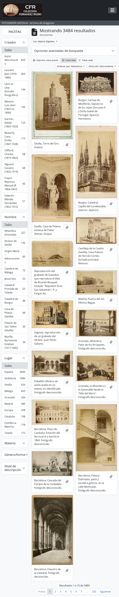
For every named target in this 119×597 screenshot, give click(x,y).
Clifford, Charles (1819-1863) (14, 154)
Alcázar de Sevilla (14, 242)
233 (94, 591)
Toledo (14, 433)
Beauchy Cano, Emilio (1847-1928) (14, 138)
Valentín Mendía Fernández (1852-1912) (14, 201)
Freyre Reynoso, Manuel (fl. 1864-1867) (14, 183)
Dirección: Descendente (101, 66)
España (14, 372)
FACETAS (15, 32)
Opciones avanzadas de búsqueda (58, 51)
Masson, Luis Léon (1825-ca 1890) (14, 107)
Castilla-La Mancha (14, 424)
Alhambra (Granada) (14, 232)
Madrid (14, 404)
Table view (85, 60)
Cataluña (14, 417)
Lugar (8, 358)
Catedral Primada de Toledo (14, 288)
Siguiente (105, 591)
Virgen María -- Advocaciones (14, 256)
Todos (8, 50)
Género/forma (14, 455)
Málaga (14, 391)
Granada (14, 398)
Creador (10, 42)
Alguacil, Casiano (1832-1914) (14, 167)
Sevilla (14, 385)
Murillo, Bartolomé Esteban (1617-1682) (14, 342)
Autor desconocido (14, 60)
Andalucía (14, 379)
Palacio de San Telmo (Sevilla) (14, 326)
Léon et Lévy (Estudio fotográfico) (14, 89)
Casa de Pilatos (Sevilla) (14, 312)
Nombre (10, 217)
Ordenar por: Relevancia (70, 66)
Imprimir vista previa (45, 60)
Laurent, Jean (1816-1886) (14, 73)
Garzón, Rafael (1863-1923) (14, 122)
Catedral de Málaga (14, 270)
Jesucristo (14, 279)
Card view (69, 60)
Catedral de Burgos (14, 300)
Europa (14, 410)
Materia (9, 443)
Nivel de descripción (12, 468)
